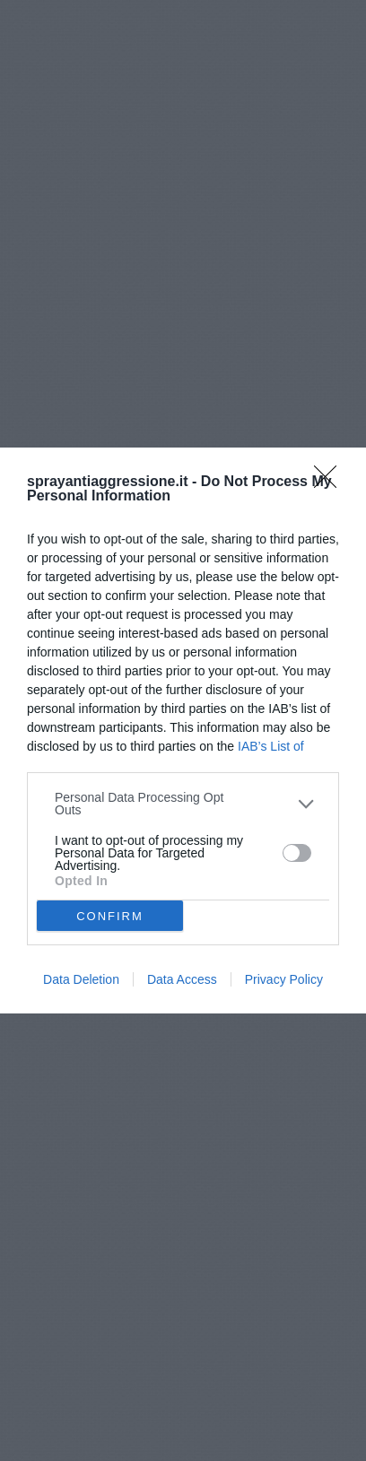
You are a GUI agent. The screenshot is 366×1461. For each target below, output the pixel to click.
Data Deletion (81, 979)
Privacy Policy (284, 979)
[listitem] (183, 803)
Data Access (182, 979)
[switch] (297, 853)
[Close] (331, 482)
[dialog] (183, 730)
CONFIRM (110, 915)
